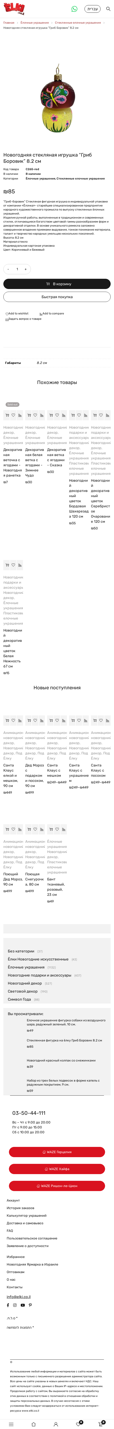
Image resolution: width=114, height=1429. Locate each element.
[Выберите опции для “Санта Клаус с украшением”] (72, 722)
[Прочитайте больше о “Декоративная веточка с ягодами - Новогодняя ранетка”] (6, 417)
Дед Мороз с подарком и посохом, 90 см (34, 777)
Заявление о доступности (28, 1247)
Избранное (16, 1258)
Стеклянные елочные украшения (78, 24)
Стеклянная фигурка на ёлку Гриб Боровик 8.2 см (64, 1042)
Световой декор (23, 993)
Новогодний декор (25, 985)
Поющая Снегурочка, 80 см (34, 881)
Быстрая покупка (57, 298)
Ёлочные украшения (35, 24)
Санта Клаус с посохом (98, 772)
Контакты (15, 1289)
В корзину (62, 285)
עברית (92, 9)
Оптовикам (15, 1274)
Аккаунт (13, 1202)
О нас (11, 1281)
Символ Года (19, 1001)
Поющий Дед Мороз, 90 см (13, 881)
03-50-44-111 (28, 1114)
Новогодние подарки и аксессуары (79, 434)
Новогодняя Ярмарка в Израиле (32, 1266)
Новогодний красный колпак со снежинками (61, 1062)
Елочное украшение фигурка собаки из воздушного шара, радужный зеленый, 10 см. (66, 1024)
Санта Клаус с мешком (54, 772)
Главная (8, 24)
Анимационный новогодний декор (16, 739)
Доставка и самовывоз (25, 1225)
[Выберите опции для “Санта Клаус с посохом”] (94, 722)
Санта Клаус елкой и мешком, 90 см (10, 777)
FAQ (10, 1232)
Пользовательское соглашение (32, 1240)
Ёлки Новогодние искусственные (38, 960)
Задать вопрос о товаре (24, 320)
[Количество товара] (16, 271)
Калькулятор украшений (26, 1217)
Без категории (21, 952)
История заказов (20, 1210)
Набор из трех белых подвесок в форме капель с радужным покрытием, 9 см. (63, 1084)
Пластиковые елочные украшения (80, 470)
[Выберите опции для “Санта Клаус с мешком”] (50, 722)
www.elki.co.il (30, 1412)
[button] (28, 417)
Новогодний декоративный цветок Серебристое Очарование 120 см (100, 502)
